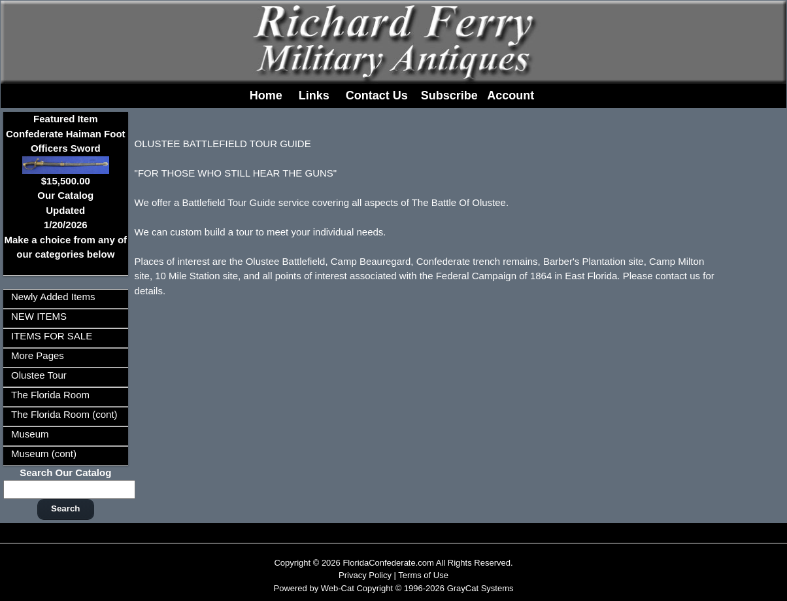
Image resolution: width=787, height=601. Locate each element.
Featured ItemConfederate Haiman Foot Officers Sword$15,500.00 (66, 149)
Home (266, 95)
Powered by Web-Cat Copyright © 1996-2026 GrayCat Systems (393, 588)
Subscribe (449, 95)
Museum (30, 433)
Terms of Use (423, 575)
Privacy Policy (365, 575)
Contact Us (377, 95)
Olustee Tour (39, 375)
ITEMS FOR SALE (51, 335)
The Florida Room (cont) (64, 414)
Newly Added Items (53, 296)
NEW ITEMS (39, 316)
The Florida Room (50, 394)
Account (510, 95)
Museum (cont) (43, 453)
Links (314, 95)
